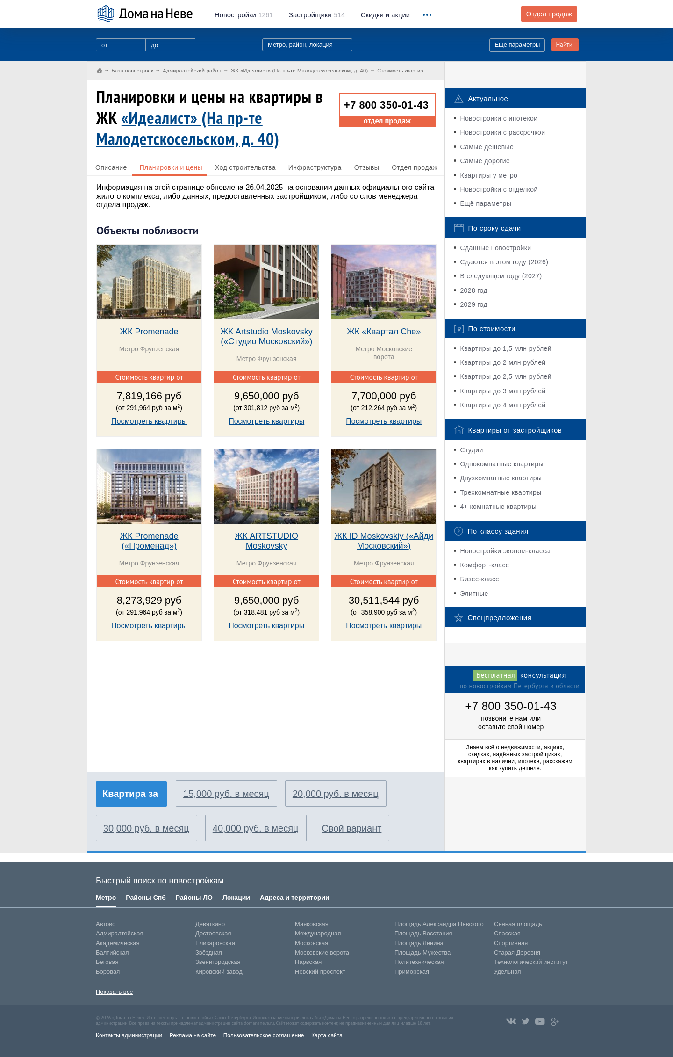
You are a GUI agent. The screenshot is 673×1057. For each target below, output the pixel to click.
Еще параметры (517, 44)
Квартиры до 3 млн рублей (502, 391)
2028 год (473, 290)
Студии (471, 450)
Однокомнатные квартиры (502, 464)
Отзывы (366, 167)
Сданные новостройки (495, 248)
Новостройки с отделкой (498, 189)
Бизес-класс (479, 579)
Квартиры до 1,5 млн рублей (505, 348)
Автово (105, 923)
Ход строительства (245, 167)
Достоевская (213, 933)
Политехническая (419, 961)
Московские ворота (322, 952)
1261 (244, 15)
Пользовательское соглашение (263, 1035)
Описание (111, 167)
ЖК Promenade (149, 331)
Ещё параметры (485, 203)
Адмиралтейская (119, 933)
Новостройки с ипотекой (498, 118)
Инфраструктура (315, 167)
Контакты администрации (129, 1035)
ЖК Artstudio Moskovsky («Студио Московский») (267, 336)
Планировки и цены (171, 167)
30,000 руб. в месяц (146, 828)
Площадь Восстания (423, 933)
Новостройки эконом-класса (505, 551)
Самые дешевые (487, 147)
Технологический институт (531, 961)
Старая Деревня (517, 952)
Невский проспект (320, 971)
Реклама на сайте (193, 1035)
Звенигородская (217, 961)
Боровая (108, 971)
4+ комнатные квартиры (498, 506)
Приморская (411, 971)
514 (317, 15)
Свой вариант (352, 828)
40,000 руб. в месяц (256, 828)
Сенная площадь (518, 923)
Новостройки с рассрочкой (502, 132)
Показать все (114, 991)
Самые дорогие (485, 161)
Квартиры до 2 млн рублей (502, 362)
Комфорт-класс (484, 565)
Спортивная (511, 943)
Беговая (107, 961)
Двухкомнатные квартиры (501, 478)
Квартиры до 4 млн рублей (502, 405)
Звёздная (208, 952)
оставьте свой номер (511, 727)
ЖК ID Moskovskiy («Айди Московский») (383, 540)
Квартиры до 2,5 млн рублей (505, 376)
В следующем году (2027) (501, 276)
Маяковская (312, 923)
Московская (311, 943)
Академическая (118, 943)
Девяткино (210, 923)
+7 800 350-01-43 (386, 105)
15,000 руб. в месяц (226, 794)
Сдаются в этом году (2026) (504, 262)
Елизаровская (215, 943)
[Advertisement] (166, 711)
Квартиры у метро (488, 175)
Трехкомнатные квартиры (500, 492)
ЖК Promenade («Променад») (149, 540)
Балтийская (112, 952)
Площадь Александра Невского (439, 923)
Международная (318, 933)
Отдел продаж (549, 14)
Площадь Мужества (422, 952)
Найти (564, 45)
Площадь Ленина (419, 943)
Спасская (507, 933)
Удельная (507, 971)
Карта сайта (327, 1035)
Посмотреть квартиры (149, 421)
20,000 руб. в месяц (336, 794)
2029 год (473, 304)
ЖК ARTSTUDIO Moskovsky (266, 540)
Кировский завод (219, 971)
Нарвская (308, 961)
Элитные (474, 593)
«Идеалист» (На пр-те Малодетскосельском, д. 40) (187, 128)
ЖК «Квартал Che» (384, 331)
